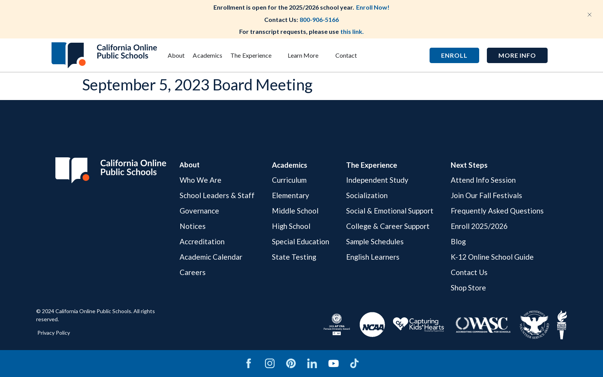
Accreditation (202, 241)
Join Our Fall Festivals (486, 195)
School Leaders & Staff (217, 195)
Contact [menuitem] (346, 55)
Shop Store (468, 287)
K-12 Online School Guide (492, 256)
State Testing (294, 256)
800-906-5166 (319, 19)
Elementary (290, 195)
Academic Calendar (211, 256)
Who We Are (201, 180)
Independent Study (377, 180)
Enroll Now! (373, 7)
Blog (458, 241)
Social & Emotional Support (389, 210)
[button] (517, 55)
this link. (352, 31)
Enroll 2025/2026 (479, 226)
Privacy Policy (53, 332)
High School (291, 226)
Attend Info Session (483, 180)
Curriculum (289, 180)
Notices (193, 226)
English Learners (373, 256)
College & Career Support (388, 226)
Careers (193, 272)
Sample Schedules (375, 241)
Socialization (367, 195)
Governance (199, 210)
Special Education (300, 241)
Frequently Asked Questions (497, 210)
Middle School (295, 210)
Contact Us (469, 272)
